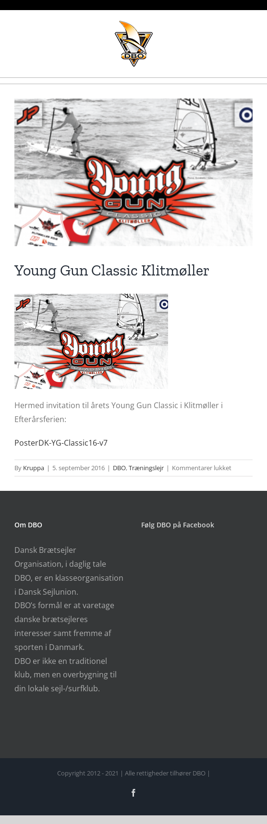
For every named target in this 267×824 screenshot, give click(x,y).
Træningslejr (146, 467)
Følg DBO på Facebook (177, 524)
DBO (119, 467)
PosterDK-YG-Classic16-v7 (61, 442)
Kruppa (33, 467)
